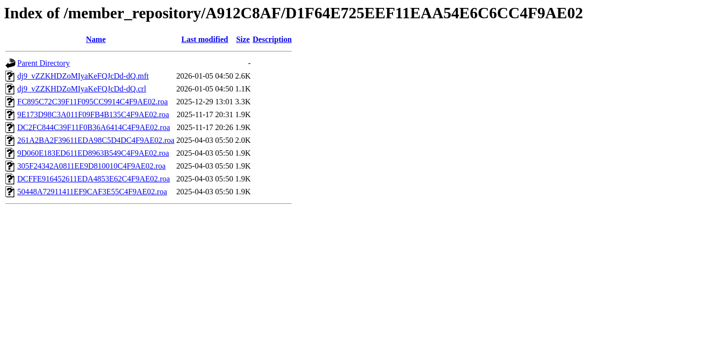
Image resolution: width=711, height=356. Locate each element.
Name (96, 39)
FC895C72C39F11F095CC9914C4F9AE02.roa (92, 101)
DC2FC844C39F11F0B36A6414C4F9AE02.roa (93, 127)
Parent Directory (43, 63)
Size (243, 39)
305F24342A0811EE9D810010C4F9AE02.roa (91, 166)
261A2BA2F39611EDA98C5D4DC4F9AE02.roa (95, 140)
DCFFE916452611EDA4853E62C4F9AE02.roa (93, 179)
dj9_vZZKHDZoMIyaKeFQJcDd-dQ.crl (81, 89)
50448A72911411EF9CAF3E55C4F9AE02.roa (92, 191)
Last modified (204, 39)
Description (272, 39)
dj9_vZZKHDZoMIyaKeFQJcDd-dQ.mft (83, 76)
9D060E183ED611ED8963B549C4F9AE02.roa (93, 153)
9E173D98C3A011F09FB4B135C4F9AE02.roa (93, 114)
